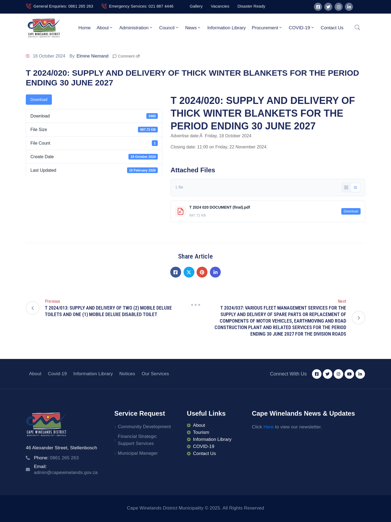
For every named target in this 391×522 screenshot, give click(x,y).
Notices (127, 373)
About (105, 27)
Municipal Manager (138, 453)
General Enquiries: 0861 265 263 (63, 6)
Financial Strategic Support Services (137, 440)
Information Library (226, 27)
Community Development (144, 426)
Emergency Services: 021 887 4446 (141, 6)
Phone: (56, 457)
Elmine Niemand (92, 56)
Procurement (267, 27)
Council (169, 27)
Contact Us (332, 27)
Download (38, 99)
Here (268, 426)
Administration (136, 27)
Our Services (155, 373)
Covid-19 (57, 373)
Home (84, 27)
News (193, 27)
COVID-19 (301, 27)
